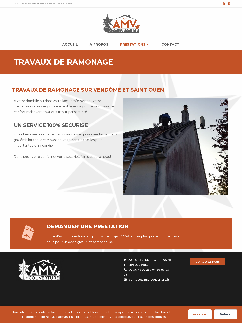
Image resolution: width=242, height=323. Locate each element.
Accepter (200, 314)
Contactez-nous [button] (207, 261)
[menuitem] (66, 154)
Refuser (226, 314)
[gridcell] (66, 140)
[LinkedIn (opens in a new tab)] (228, 4)
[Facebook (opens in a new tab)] (223, 4)
